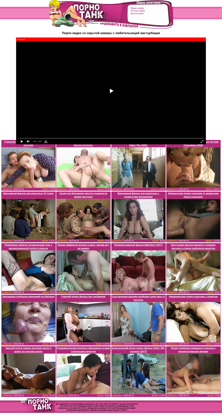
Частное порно (137, 10)
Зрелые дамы (137, 13)
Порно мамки (137, 8)
